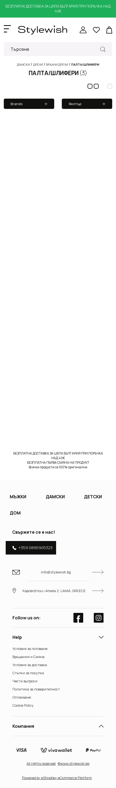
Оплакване (21, 697)
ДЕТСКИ (93, 497)
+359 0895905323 (32, 547)
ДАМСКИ (55, 497)
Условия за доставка (29, 664)
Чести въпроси (24, 681)
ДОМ (15, 513)
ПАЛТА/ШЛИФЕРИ (58, 73)
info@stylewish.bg (58, 572)
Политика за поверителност (36, 689)
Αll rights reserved (41, 763)
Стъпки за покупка (28, 672)
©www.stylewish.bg (73, 763)
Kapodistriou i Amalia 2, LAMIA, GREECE (58, 590)
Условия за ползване (29, 648)
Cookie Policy (23, 705)
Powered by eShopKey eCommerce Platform (57, 777)
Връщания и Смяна (28, 656)
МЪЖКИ (18, 497)
